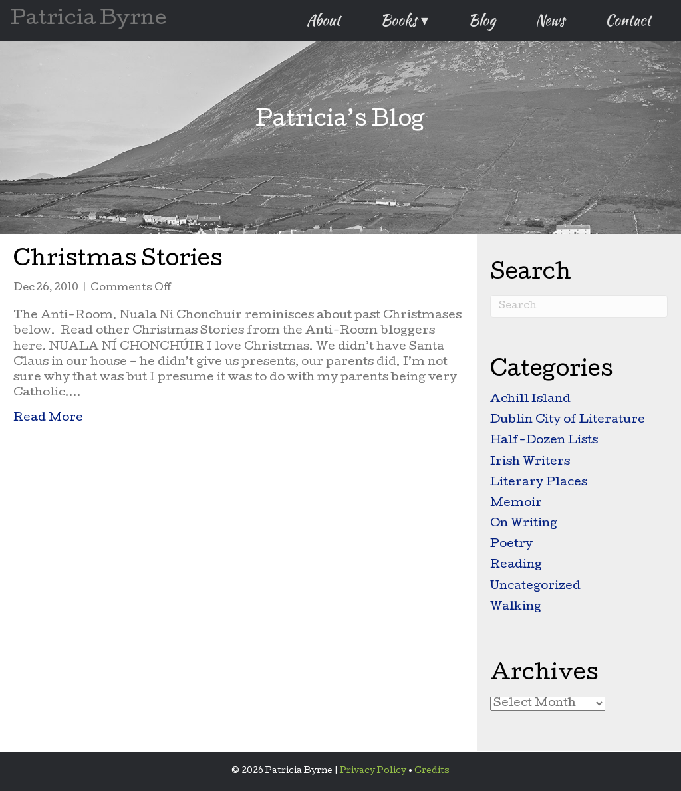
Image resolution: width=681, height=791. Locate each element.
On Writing (523, 524)
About (323, 20)
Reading (516, 565)
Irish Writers (530, 462)
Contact (628, 20)
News (550, 20)
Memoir (516, 503)
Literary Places (538, 483)
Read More (48, 417)
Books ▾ (404, 20)
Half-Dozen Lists (544, 441)
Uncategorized (535, 586)
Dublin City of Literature (567, 420)
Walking (515, 607)
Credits (432, 771)
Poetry (511, 544)
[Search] (579, 306)
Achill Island (530, 399)
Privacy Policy (373, 771)
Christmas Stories (117, 261)
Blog (481, 20)
